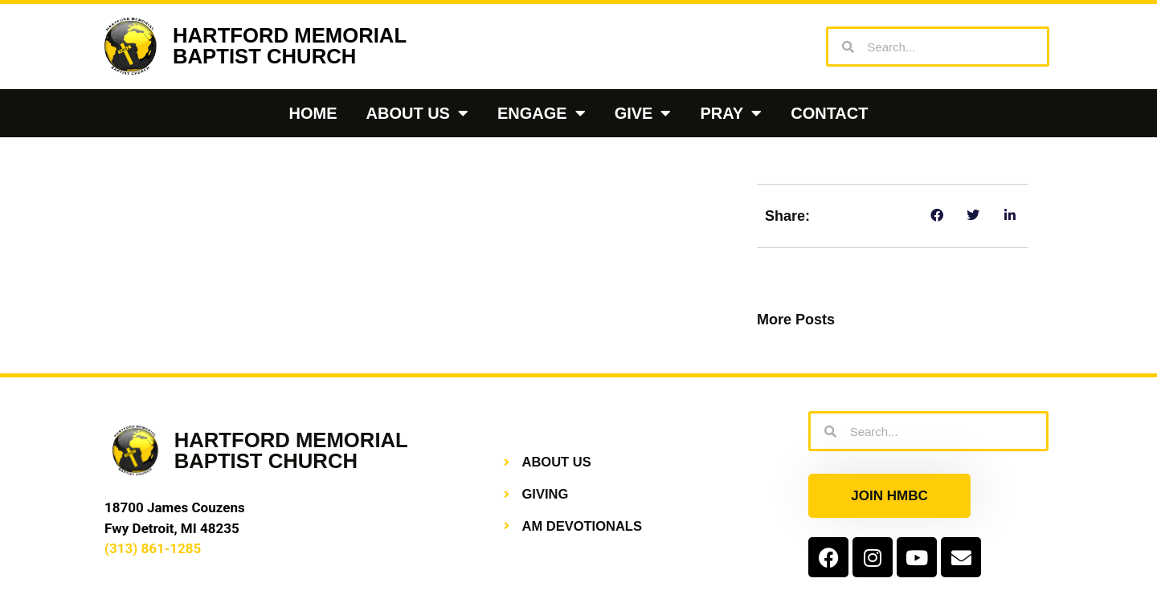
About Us (417, 113)
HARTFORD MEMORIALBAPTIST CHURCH (290, 45)
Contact (829, 113)
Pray (731, 113)
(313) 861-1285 (152, 548)
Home (313, 113)
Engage (541, 113)
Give (643, 113)
